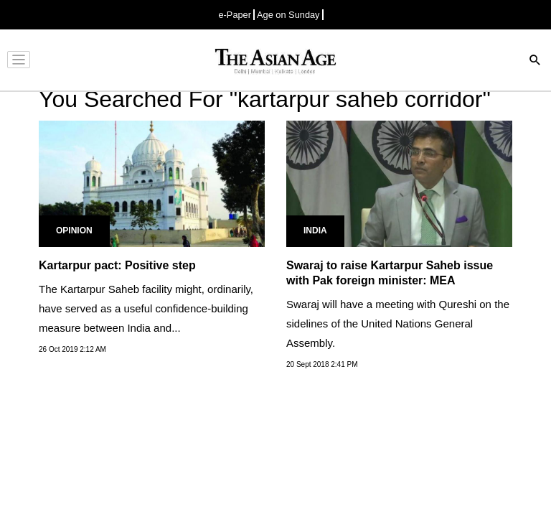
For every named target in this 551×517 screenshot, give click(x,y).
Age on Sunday (288, 14)
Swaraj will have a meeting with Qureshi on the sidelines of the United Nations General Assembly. (397, 323)
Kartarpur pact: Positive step (117, 265)
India (315, 230)
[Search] (535, 61)
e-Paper (234, 14)
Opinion (74, 230)
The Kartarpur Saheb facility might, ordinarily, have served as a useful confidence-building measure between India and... (146, 308)
